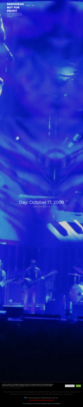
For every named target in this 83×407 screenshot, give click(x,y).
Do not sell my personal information (11, 387)
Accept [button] (78, 386)
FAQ (33, 5)
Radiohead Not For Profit (15, 7)
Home (28, 5)
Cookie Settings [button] (70, 386)
